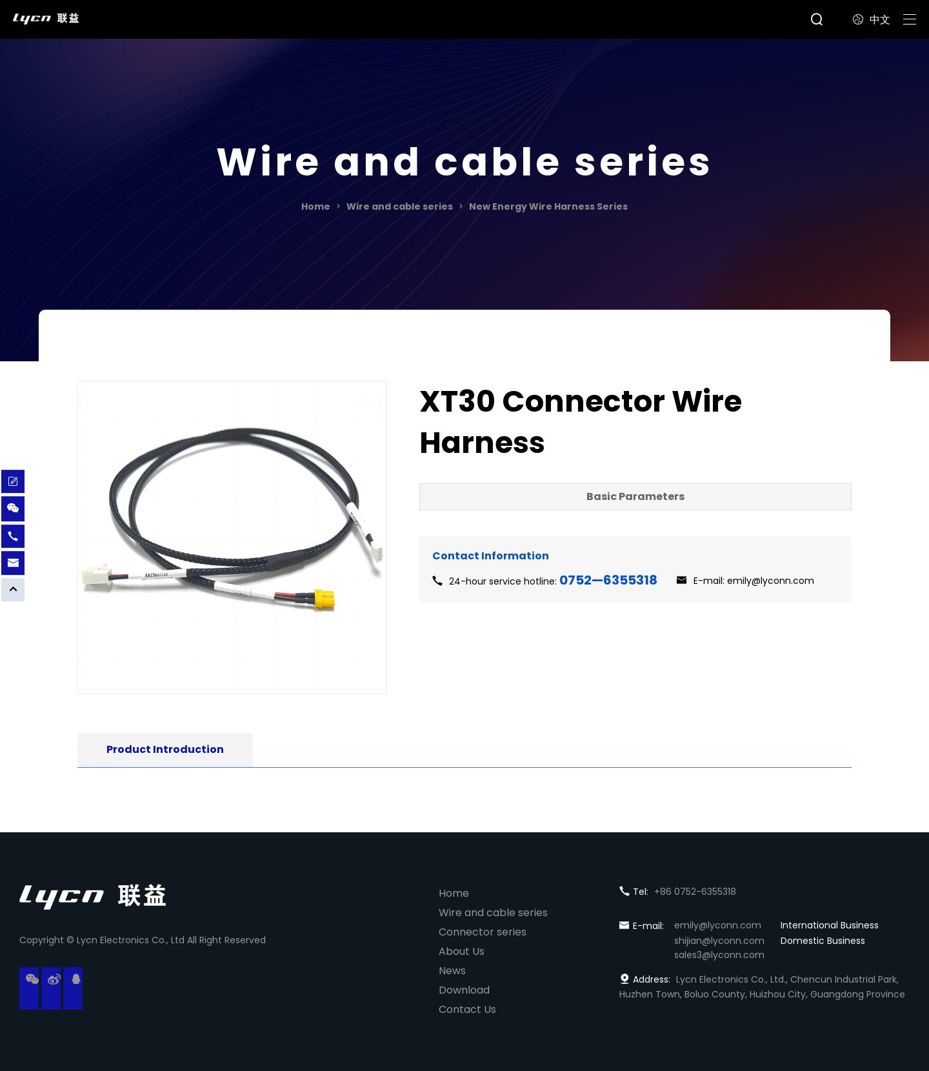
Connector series (482, 932)
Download (464, 990)
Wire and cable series (399, 206)
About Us (461, 951)
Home (315, 206)
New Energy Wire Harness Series (548, 206)
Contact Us (467, 1009)
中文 (871, 19)
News (452, 970)
